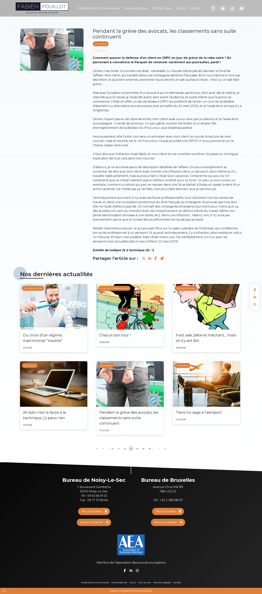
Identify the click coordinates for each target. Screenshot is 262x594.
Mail (241, 8)
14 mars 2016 (144, 241)
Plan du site (144, 582)
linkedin (255, 297)
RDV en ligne (162, 8)
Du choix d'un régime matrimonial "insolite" (42, 338)
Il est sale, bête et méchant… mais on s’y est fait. (206, 338)
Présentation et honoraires (99, 8)
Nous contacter (91, 522)
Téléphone (232, 8)
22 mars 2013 (167, 241)
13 (131, 448)
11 (118, 448)
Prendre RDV (213, 8)
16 (150, 448)
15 (143, 448)
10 (112, 448)
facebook (255, 290)
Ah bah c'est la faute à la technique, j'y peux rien (44, 415)
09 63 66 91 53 (97, 495)
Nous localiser (92, 511)
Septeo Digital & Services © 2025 (131, 591)
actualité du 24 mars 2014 (178, 106)
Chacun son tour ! (115, 335)
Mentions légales (161, 582)
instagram (255, 304)
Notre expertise (136, 8)
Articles (177, 582)
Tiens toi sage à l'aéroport (199, 412)
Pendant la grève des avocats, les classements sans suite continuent (128, 418)
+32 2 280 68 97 (171, 500)
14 (137, 448)
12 (125, 448)
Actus (180, 8)
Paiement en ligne (223, 8)
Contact (195, 8)
